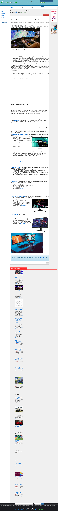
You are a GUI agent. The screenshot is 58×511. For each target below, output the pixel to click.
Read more (17, 283)
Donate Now (41, 509)
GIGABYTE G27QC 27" (15, 181)
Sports (18, 268)
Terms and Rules (17, 509)
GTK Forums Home (14, 7)
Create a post (5, 22)
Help (22, 509)
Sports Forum (19, 7)
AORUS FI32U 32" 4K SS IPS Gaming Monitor (18, 196)
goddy (16, 12)
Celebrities (3, 13)
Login (26, 509)
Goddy (36, 508)
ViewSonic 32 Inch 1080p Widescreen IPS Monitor (19, 134)
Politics (2, 11)
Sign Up (28, 509)
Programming (3, 17)
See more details (22, 188)
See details (26, 146)
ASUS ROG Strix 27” (15, 214)
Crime (2, 15)
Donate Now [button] (42, 2)
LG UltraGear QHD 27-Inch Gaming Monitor (18, 151)
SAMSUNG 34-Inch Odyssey (16, 167)
